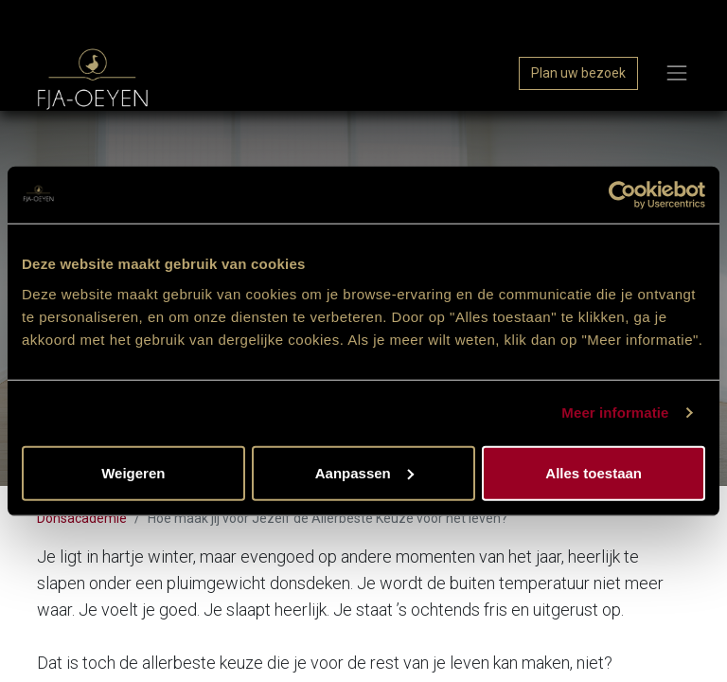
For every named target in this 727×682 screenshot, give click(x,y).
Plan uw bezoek (578, 73)
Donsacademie (82, 518)
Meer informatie (614, 412)
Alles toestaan (593, 472)
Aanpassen (364, 472)
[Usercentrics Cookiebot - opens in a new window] (622, 195)
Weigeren (133, 472)
